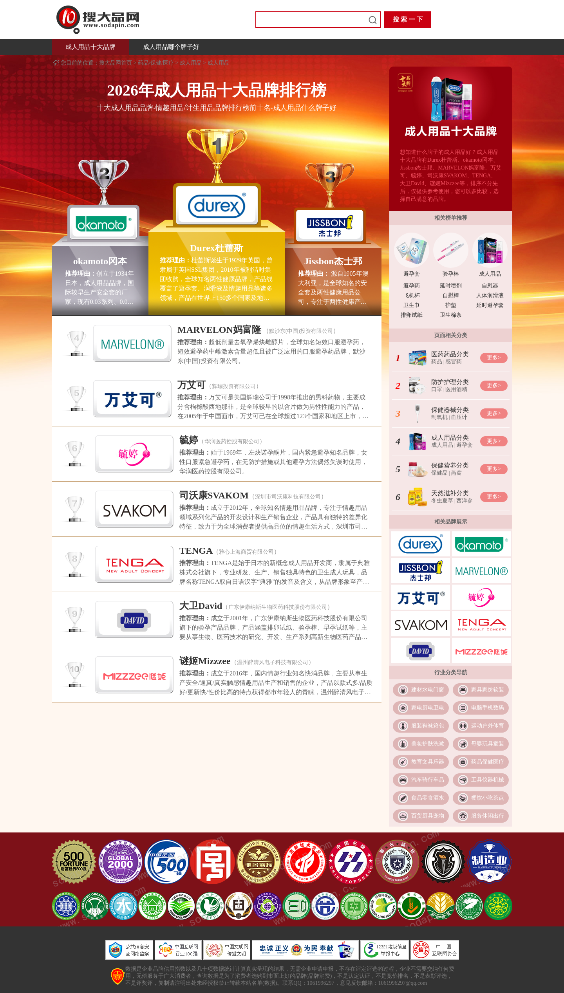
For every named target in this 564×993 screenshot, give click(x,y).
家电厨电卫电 (427, 708)
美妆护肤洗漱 (427, 744)
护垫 (450, 305)
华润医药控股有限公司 (231, 441)
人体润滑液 (490, 295)
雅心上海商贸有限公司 (246, 552)
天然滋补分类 (450, 493)
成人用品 (191, 63)
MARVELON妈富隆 (219, 330)
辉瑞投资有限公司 (234, 386)
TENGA (196, 550)
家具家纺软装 (487, 690)
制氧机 (439, 417)
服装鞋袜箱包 (427, 726)
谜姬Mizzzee (205, 661)
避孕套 (411, 274)
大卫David (200, 606)
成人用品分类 (450, 437)
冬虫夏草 (442, 501)
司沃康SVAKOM (214, 495)
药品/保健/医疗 (156, 63)
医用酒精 (456, 389)
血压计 (459, 417)
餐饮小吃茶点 (487, 798)
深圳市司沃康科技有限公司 (288, 497)
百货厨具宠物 (427, 816)
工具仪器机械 (487, 780)
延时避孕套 (490, 305)
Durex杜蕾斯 (216, 248)
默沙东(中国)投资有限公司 (301, 331)
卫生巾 (411, 305)
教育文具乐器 (427, 762)
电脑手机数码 (487, 708)
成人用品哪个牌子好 (171, 46)
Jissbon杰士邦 (333, 261)
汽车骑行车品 (427, 780)
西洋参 (464, 501)
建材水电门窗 (427, 690)
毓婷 (188, 440)
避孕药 (411, 286)
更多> (494, 358)
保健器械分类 (450, 409)
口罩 (436, 389)
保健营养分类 (450, 465)
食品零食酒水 (427, 798)
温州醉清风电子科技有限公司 (272, 662)
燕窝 (456, 473)
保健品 (439, 473)
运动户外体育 (487, 726)
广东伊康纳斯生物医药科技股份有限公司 (277, 607)
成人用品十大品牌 (90, 46)
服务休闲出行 (487, 816)
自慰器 (490, 286)
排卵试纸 (412, 315)
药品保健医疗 (487, 762)
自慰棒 (451, 295)
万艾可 (191, 385)
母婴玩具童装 (487, 744)
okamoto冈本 (100, 261)
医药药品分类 (450, 354)
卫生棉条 (451, 315)
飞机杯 (411, 295)
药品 (436, 362)
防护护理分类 (450, 382)
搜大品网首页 (116, 63)
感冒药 (453, 362)
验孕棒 (451, 274)
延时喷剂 (451, 286)
